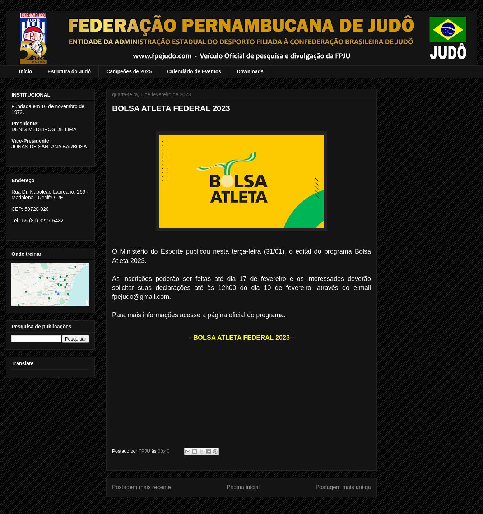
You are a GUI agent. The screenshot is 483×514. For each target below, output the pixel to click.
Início (25, 71)
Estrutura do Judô (69, 71)
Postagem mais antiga (343, 487)
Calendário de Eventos (194, 71)
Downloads (250, 71)
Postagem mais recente (141, 487)
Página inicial (243, 487)
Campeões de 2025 (129, 71)
